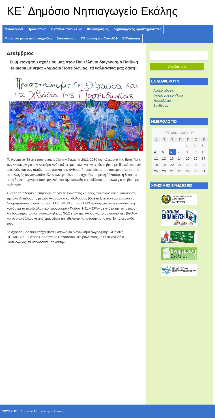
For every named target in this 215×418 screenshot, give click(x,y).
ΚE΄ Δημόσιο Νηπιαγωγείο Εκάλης (92, 11)
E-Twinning (131, 38)
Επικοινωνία (66, 38)
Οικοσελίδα (14, 29)
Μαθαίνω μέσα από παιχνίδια (28, 38)
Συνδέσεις (160, 105)
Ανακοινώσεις (163, 90)
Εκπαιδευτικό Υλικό (66, 29)
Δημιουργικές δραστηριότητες (137, 29)
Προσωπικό (37, 29)
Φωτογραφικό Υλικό (168, 95)
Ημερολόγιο (162, 100)
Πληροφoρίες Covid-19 (99, 38)
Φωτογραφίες (98, 29)
